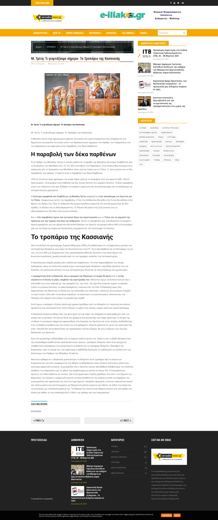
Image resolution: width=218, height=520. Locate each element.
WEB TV (57, 33)
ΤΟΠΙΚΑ (157, 160)
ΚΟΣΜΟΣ (143, 146)
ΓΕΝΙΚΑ (144, 33)
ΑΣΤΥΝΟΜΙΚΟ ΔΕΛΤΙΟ (148, 132)
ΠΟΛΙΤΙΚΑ (156, 155)
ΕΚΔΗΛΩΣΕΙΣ (157, 141)
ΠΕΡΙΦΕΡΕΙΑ (95, 33)
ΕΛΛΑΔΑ (169, 141)
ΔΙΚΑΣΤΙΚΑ (143, 141)
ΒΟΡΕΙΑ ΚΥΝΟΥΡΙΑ (146, 137)
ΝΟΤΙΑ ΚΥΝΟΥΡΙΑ (173, 146)
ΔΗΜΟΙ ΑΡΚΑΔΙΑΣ (75, 33)
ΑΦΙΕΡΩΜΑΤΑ (166, 132)
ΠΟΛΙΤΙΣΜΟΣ (169, 155)
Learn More (166, 515)
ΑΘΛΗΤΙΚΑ (111, 33)
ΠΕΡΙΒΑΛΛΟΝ (168, 151)
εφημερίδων (49, 499)
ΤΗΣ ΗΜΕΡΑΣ (128, 33)
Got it (177, 515)
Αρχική (39, 46)
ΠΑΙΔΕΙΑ (156, 151)
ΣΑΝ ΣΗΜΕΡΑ (144, 160)
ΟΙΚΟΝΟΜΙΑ (144, 151)
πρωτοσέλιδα (37, 499)
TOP (141, 164)
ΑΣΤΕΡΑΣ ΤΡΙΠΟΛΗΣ (170, 128)
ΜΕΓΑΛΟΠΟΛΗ (156, 146)
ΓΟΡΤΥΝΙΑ (171, 137)
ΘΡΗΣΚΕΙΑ (51, 46)
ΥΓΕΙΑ (177, 160)
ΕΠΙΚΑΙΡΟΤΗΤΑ (41, 33)
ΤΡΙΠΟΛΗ (167, 160)
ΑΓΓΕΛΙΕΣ (142, 128)
